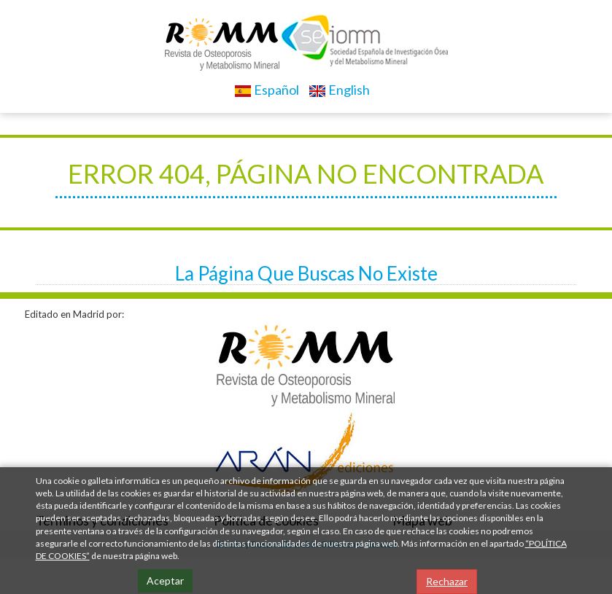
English (339, 90)
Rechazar (447, 581)
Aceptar (165, 580)
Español (266, 90)
